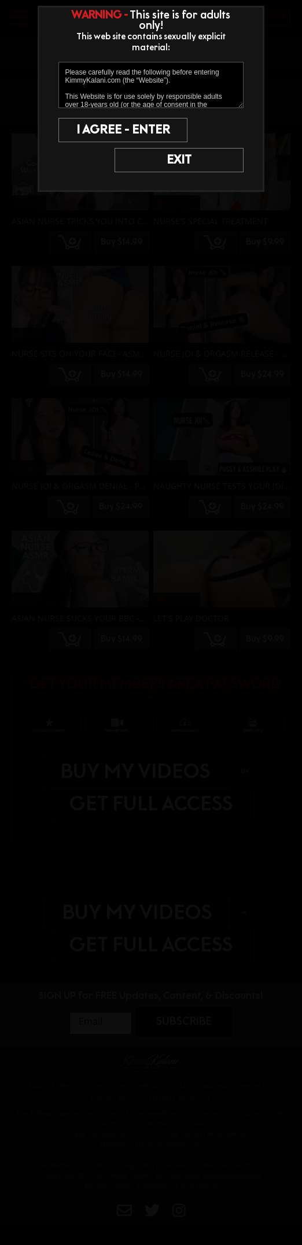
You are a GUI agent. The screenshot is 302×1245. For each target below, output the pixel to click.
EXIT (198, 160)
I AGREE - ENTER (106, 130)
